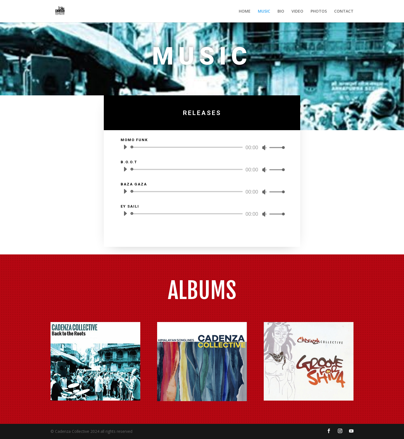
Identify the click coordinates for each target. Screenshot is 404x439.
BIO (280, 11)
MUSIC (264, 11)
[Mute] (264, 147)
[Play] (125, 146)
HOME (245, 11)
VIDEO (297, 11)
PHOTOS (319, 11)
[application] (202, 147)
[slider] (187, 147)
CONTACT (344, 11)
